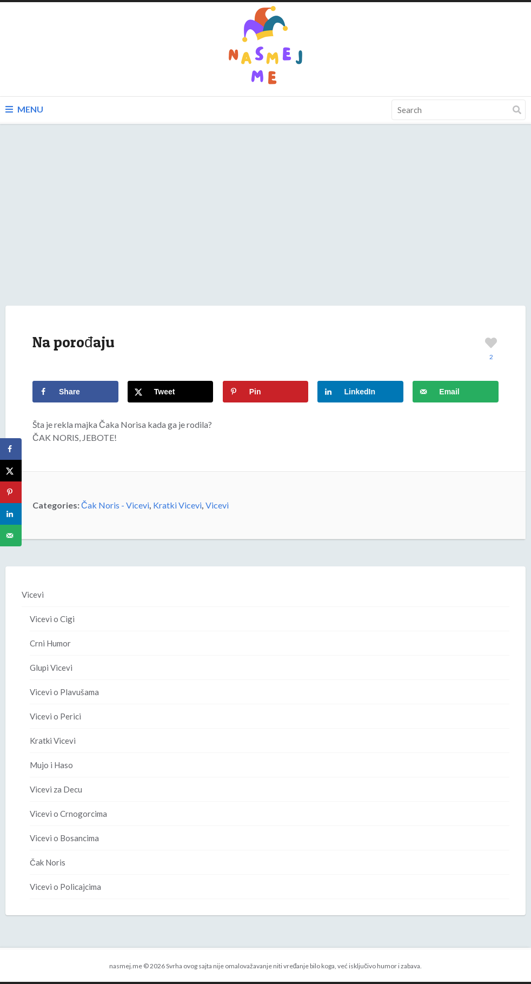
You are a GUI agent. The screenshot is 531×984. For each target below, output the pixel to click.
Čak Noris (47, 862)
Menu (24, 109)
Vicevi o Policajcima (65, 886)
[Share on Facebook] (75, 391)
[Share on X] (171, 391)
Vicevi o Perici (55, 716)
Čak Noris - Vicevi (115, 505)
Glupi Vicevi (51, 667)
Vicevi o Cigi (52, 619)
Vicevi (217, 505)
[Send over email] (456, 391)
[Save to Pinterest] (266, 391)
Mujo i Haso (51, 765)
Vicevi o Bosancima (64, 838)
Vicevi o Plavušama (64, 692)
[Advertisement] (265, 225)
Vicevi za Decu (56, 789)
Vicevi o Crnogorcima (68, 813)
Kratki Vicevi (177, 505)
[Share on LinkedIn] (360, 391)
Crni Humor (50, 643)
